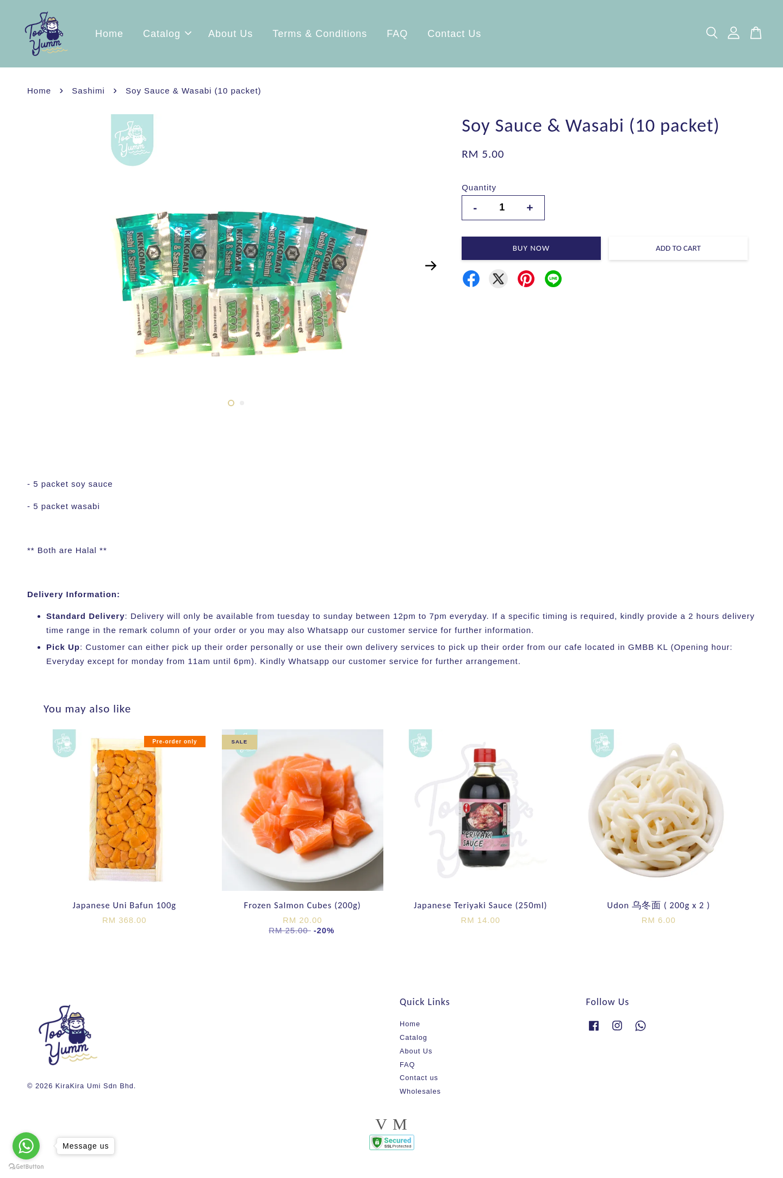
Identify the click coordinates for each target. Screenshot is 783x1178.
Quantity (479, 190)
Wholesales (420, 1094)
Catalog (167, 35)
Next (430, 268)
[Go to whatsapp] (26, 1146)
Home (109, 35)
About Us (230, 35)
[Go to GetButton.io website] (26, 1166)
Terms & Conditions (319, 35)
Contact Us (454, 35)
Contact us (419, 1081)
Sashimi (88, 93)
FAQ (397, 35)
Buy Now (531, 251)
